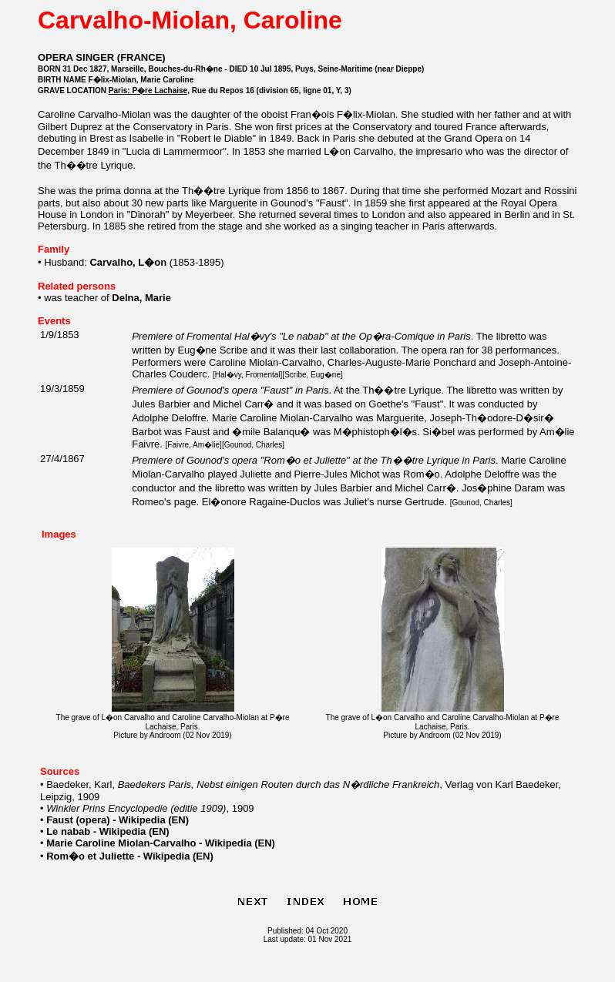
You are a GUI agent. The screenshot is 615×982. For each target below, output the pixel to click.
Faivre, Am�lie (193, 445)
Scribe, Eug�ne (312, 374)
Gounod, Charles (253, 445)
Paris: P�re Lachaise (148, 90)
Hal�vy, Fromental (248, 374)
